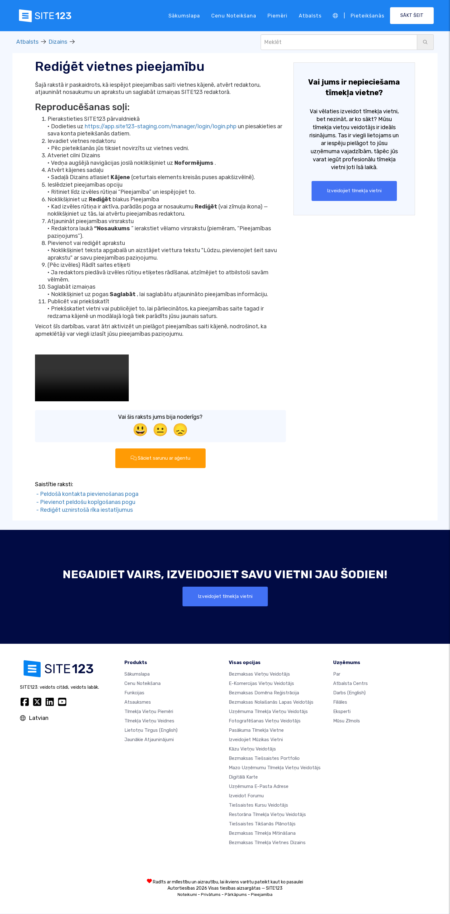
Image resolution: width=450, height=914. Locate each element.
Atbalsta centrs (350, 684)
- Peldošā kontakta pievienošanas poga (86, 494)
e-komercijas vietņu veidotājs (261, 684)
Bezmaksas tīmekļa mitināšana (262, 834)
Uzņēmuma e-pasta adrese (258, 787)
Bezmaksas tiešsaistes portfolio (264, 759)
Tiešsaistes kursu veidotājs (258, 806)
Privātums (211, 895)
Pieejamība (261, 895)
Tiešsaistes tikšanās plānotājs (262, 824)
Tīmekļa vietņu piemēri (148, 712)
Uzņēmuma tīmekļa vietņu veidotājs (268, 712)
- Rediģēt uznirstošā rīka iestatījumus (84, 510)
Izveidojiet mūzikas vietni (256, 740)
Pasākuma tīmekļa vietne (256, 731)
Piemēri (278, 15)
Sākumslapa (184, 15)
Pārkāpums (236, 895)
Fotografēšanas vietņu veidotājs (265, 721)
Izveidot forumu (246, 796)
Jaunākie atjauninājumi (149, 740)
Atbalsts (310, 15)
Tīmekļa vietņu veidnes (149, 721)
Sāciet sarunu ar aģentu (160, 458)
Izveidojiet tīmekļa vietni (354, 191)
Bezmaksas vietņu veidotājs (259, 674)
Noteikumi (187, 895)
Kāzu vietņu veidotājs (252, 749)
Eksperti (342, 712)
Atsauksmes (137, 703)
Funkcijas (134, 693)
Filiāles (340, 703)
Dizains (57, 41)
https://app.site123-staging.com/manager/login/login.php (161, 126)
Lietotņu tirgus (151, 731)
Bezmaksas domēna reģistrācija (264, 693)
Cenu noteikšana (233, 15)
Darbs (349, 693)
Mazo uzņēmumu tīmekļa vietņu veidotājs (275, 768)
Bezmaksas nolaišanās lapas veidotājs (271, 703)
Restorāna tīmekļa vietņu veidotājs (267, 815)
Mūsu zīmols (346, 721)
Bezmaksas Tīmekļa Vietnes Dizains (267, 843)
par (336, 674)
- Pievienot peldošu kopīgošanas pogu (85, 502)
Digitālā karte (243, 777)
